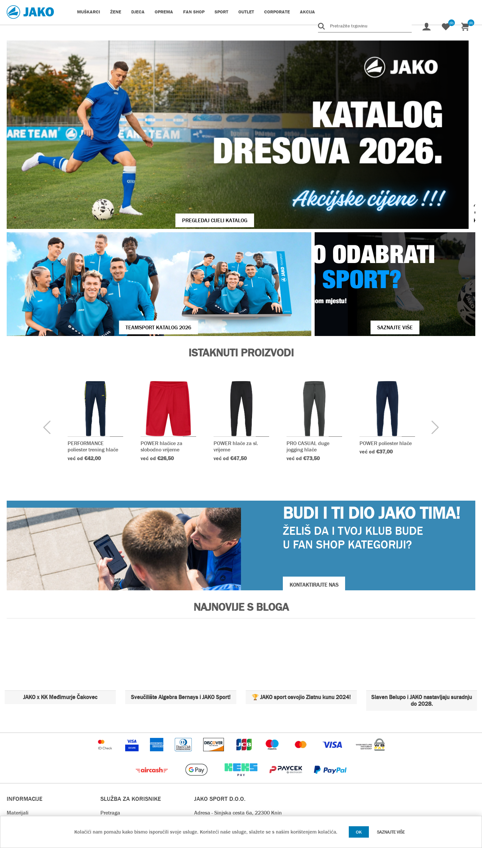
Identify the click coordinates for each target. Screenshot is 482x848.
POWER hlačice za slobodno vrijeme (161, 362)
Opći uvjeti (18, 749)
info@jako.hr (208, 769)
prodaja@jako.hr (213, 779)
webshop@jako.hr (214, 759)
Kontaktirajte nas (27, 769)
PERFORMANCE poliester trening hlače (93, 362)
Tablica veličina (24, 739)
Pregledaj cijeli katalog (146, 161)
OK (359, 832)
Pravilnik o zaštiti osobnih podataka (141, 799)
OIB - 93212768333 (216, 739)
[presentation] (47, 344)
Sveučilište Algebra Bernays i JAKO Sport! (181, 613)
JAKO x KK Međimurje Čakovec (60, 613)
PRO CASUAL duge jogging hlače (308, 362)
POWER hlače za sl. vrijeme (236, 362)
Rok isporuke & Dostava (127, 759)
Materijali (17, 729)
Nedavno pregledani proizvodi (134, 749)
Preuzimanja (115, 789)
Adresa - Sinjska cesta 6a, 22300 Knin (238, 729)
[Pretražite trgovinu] (365, 25)
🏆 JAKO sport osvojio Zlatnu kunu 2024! (301, 613)
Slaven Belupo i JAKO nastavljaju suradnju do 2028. (421, 617)
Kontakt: (204, 749)
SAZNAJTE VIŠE (359, 243)
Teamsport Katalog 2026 (122, 243)
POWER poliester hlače (385, 359)
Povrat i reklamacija (123, 779)
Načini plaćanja (118, 769)
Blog (105, 739)
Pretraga (110, 729)
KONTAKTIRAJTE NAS (314, 501)
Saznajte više (391, 832)
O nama (16, 759)
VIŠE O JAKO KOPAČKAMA (398, 161)
